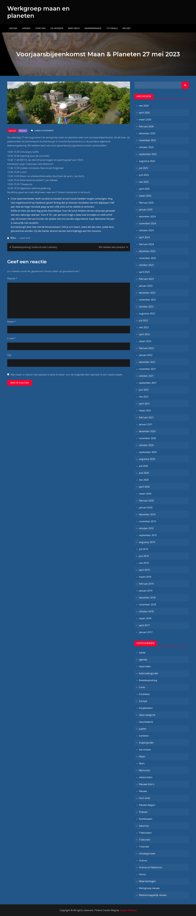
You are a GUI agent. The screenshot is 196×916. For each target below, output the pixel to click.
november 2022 (147, 299)
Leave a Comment (43, 130)
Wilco (13, 237)
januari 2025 (145, 209)
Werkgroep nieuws (149, 888)
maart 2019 (145, 576)
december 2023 (147, 251)
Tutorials (112, 28)
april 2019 (144, 569)
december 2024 (147, 216)
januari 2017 (145, 632)
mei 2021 (144, 396)
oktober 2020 (146, 445)
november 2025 (147, 140)
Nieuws (13, 28)
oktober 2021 (146, 375)
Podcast (143, 812)
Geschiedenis (146, 721)
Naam (11, 321)
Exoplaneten (146, 708)
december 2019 (147, 514)
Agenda (26, 28)
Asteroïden (145, 666)
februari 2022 (146, 348)
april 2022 (144, 334)
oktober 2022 (146, 306)
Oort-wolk (144, 798)
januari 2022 (145, 355)
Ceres (142, 687)
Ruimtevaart (145, 818)
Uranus (143, 860)
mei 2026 (144, 105)
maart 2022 (145, 341)
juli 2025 (143, 168)
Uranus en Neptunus (150, 867)
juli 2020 (143, 466)
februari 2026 (146, 126)
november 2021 (147, 369)
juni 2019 (144, 556)
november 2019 (147, 521)
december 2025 (147, 133)
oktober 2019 (146, 528)
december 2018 (147, 597)
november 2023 (147, 258)
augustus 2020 (147, 459)
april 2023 (144, 272)
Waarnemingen (93, 28)
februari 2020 (146, 500)
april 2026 (144, 112)
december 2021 (147, 362)
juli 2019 (143, 549)
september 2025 (148, 154)
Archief (126, 28)
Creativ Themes (128, 910)
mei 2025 (144, 181)
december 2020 (147, 431)
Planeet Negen (147, 805)
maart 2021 (145, 410)
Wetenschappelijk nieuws (152, 895)
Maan (142, 756)
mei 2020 (144, 479)
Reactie (12, 278)
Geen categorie (147, 715)
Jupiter (142, 728)
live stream (145, 749)
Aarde (142, 652)
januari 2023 (145, 285)
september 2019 (148, 535)
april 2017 (144, 625)
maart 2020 (145, 493)
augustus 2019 (147, 542)
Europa (143, 701)
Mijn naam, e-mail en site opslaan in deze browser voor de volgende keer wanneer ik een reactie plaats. (67, 374)
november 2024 (147, 223)
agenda (12, 130)
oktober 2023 (146, 265)
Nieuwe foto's (146, 784)
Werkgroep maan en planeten (39, 12)
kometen (144, 735)
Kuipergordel (146, 742)
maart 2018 (145, 618)
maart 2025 (145, 195)
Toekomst (144, 839)
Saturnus (144, 825)
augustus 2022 (147, 313)
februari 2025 (146, 202)
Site (9, 355)
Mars (142, 763)
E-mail (11, 338)
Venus (142, 874)
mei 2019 (144, 563)
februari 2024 (146, 244)
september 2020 (148, 452)
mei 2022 (144, 327)
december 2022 (147, 292)
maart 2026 (145, 119)
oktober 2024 (146, 230)
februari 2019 (146, 583)
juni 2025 (144, 175)
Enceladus (144, 694)
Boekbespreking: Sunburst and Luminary (34, 247)
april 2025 (144, 188)
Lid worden (57, 28)
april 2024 (144, 237)
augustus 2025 (147, 161)
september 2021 (148, 382)
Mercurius (74, 28)
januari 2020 (145, 507)
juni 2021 (144, 389)
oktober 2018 (146, 611)
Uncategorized (147, 853)
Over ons (40, 28)
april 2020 (144, 486)
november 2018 (147, 604)
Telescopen (145, 832)
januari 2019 (145, 590)
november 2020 (147, 438)
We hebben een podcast (112, 247)
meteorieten (145, 777)
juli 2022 (143, 320)
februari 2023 (146, 278)
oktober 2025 (146, 147)
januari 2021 (145, 424)
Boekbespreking (148, 680)
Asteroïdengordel (148, 673)
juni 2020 (144, 472)
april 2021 (144, 403)
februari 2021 (146, 417)
